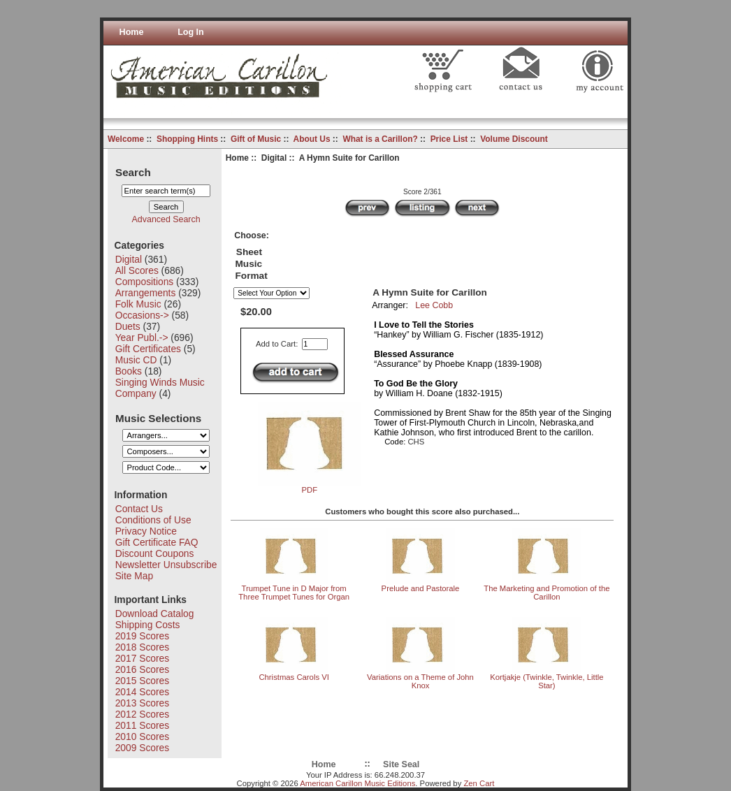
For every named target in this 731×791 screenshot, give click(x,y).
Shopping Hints (187, 139)
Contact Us (139, 508)
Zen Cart (478, 783)
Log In (191, 32)
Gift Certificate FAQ (156, 542)
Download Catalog (154, 613)
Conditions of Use (153, 519)
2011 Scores (142, 725)
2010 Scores (142, 736)
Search (133, 171)
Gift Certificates (148, 348)
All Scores (137, 270)
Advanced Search (166, 219)
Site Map (134, 575)
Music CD (136, 359)
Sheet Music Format (251, 264)
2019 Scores (142, 635)
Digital (274, 158)
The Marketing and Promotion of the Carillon (546, 592)
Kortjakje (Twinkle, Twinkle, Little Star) (546, 681)
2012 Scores (142, 714)
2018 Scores (142, 647)
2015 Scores (142, 680)
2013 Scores (142, 703)
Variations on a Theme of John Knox (420, 681)
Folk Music (138, 304)
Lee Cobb (434, 305)
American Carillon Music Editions (357, 783)
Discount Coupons (154, 553)
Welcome (126, 139)
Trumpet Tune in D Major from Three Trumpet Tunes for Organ (293, 592)
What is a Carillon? (379, 139)
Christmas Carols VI (293, 677)
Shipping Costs (147, 624)
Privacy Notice (146, 531)
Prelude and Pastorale (421, 588)
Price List (449, 139)
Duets (127, 326)
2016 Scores (142, 669)
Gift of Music (256, 139)
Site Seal (401, 764)
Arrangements (145, 292)
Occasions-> (142, 315)
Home (132, 32)
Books (128, 371)
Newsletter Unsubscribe (166, 564)
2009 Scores (142, 747)
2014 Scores (142, 691)
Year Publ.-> (141, 337)
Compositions (144, 281)
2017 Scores (142, 658)
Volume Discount (514, 139)
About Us (312, 139)
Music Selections (158, 417)
